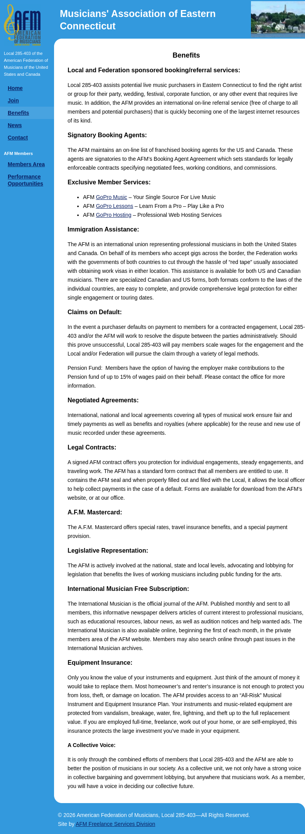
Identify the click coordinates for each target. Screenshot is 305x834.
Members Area (26, 164)
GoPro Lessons (114, 206)
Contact (18, 137)
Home (15, 88)
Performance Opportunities (25, 180)
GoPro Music (111, 197)
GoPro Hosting (113, 215)
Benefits (18, 113)
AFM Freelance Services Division (115, 824)
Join (13, 100)
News (15, 125)
